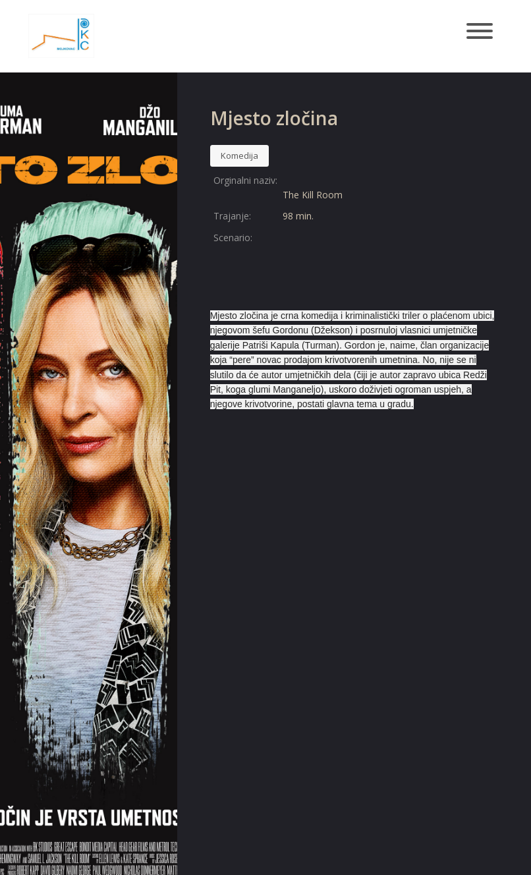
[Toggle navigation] (480, 32)
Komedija (239, 155)
